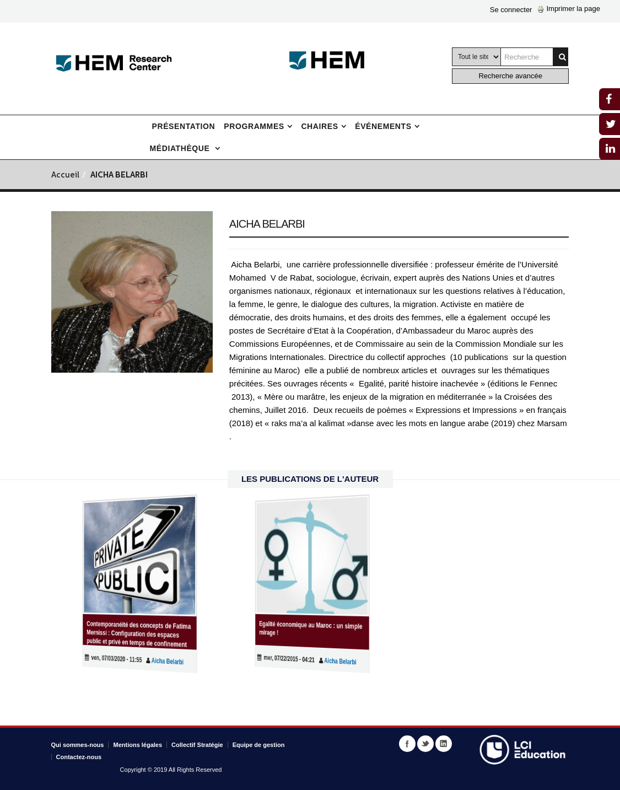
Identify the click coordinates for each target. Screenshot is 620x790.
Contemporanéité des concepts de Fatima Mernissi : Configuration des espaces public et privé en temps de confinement (139, 635)
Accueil (65, 175)
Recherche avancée (510, 76)
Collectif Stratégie (197, 744)
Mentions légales (137, 744)
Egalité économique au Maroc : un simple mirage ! (311, 628)
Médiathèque (181, 148)
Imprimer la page (568, 8)
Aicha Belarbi (158, 662)
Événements (383, 126)
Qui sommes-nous (77, 744)
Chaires (319, 126)
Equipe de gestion (259, 744)
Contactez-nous (79, 757)
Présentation (183, 126)
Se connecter (511, 10)
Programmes (254, 126)
